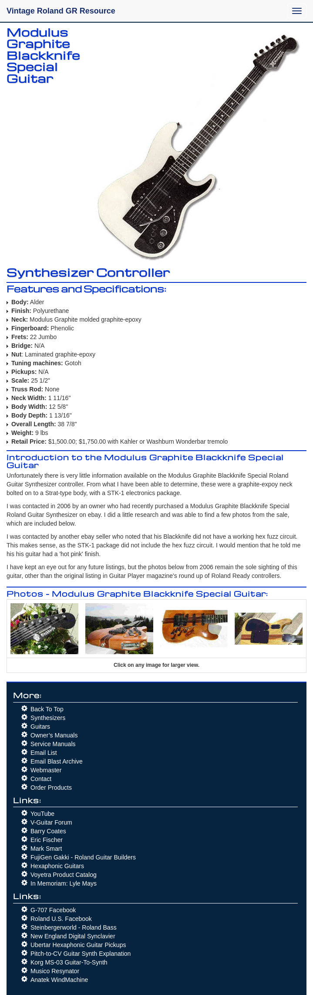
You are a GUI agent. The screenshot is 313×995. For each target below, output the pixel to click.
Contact (40, 778)
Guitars (40, 726)
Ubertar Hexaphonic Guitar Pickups (78, 944)
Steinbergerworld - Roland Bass (73, 927)
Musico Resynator (54, 971)
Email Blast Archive (56, 761)
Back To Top (47, 709)
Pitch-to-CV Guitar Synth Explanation (80, 953)
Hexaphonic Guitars (57, 866)
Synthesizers (47, 717)
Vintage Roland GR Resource (61, 11)
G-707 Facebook (53, 910)
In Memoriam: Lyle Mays (63, 883)
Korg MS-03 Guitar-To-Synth (69, 962)
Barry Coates (48, 831)
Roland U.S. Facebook (61, 918)
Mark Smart (46, 848)
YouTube (42, 813)
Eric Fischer (46, 839)
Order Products (51, 787)
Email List (43, 752)
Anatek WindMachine (59, 979)
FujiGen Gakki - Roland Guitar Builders (83, 857)
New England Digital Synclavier (72, 936)
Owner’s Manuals (53, 735)
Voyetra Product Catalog (63, 874)
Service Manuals (53, 743)
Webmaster (45, 770)
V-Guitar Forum (51, 822)
